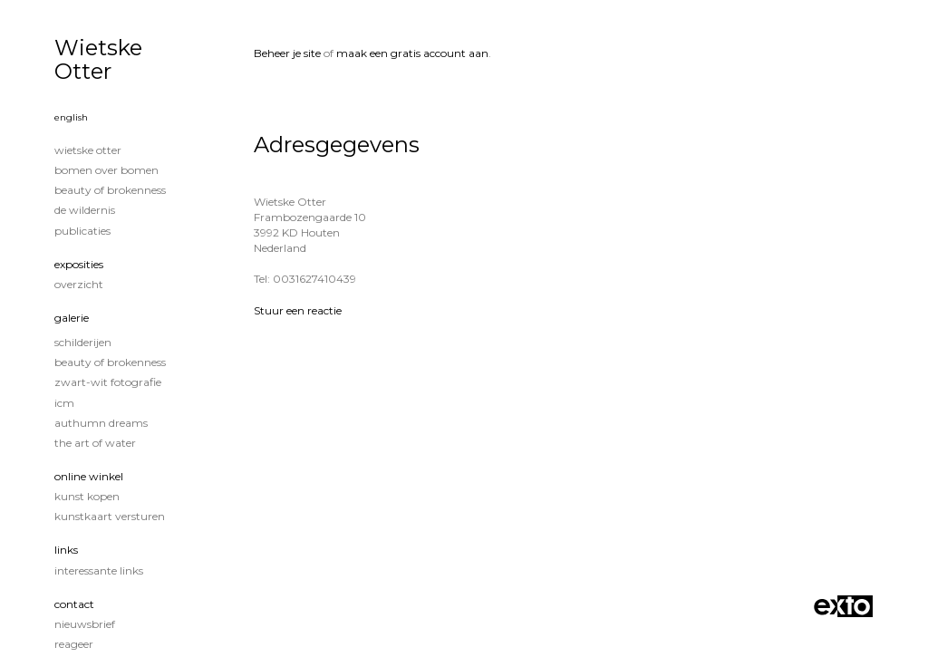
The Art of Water (95, 442)
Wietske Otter (98, 59)
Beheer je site (287, 53)
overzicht (78, 284)
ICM (64, 403)
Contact (74, 604)
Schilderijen (82, 342)
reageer (73, 644)
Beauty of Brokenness (110, 190)
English (71, 117)
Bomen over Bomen (106, 170)
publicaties (82, 230)
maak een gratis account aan (412, 53)
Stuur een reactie (298, 310)
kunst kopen (87, 496)
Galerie (71, 317)
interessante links (98, 570)
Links (66, 549)
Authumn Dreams (101, 423)
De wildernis (84, 210)
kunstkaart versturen (109, 516)
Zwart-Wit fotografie (107, 382)
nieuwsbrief (84, 624)
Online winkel (88, 476)
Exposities (78, 264)
